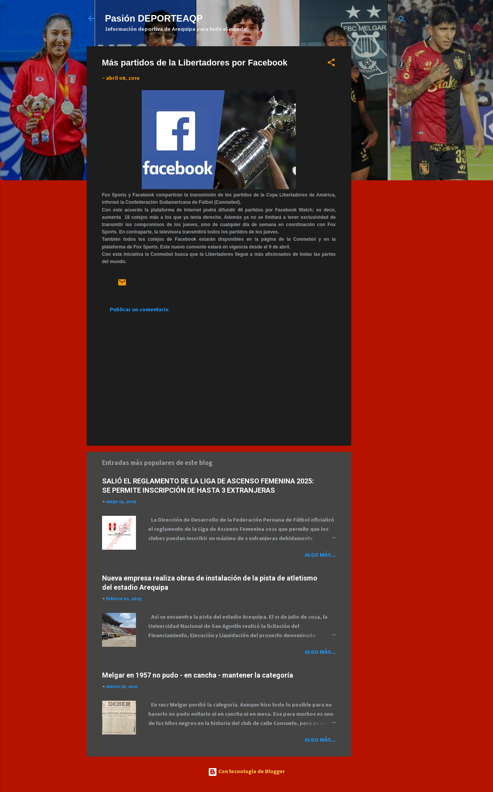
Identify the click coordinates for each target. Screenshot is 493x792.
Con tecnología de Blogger (246, 771)
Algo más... (320, 555)
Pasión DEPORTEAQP (154, 18)
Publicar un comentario (139, 309)
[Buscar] (402, 21)
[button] (331, 64)
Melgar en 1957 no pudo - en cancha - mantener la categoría (197, 675)
